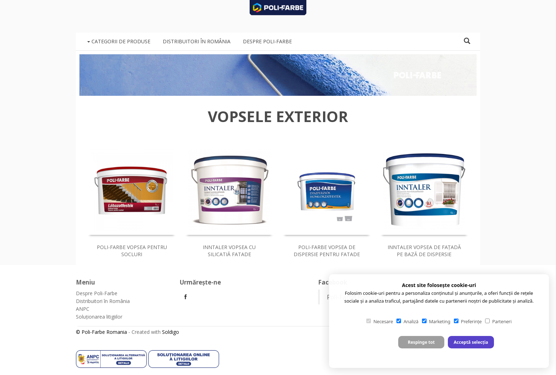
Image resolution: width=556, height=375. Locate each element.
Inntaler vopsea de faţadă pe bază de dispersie (424, 251)
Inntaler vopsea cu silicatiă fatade (229, 251)
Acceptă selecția (471, 342)
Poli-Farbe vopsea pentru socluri (132, 251)
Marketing (436, 321)
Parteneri (498, 321)
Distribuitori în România (196, 41)
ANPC (82, 308)
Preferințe (468, 321)
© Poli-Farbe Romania (101, 332)
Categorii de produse (118, 41)
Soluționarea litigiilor (99, 316)
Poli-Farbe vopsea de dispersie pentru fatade (327, 251)
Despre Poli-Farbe (267, 41)
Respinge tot (421, 342)
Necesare (379, 321)
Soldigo (170, 332)
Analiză (407, 321)
